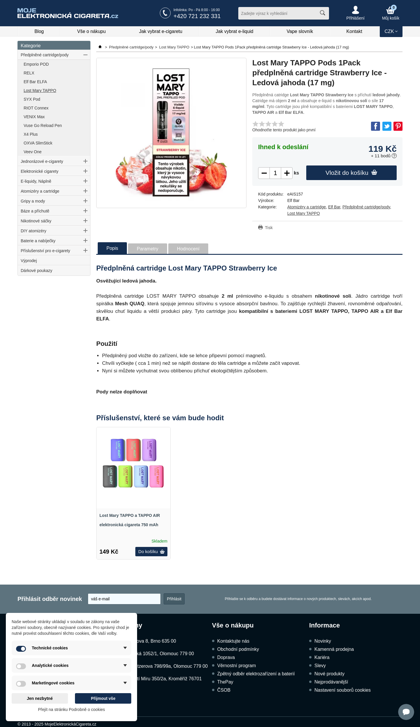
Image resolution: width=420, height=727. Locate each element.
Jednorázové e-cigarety (42, 161)
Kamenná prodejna (334, 649)
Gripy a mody (33, 201)
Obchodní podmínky (238, 649)
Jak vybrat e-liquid (234, 31)
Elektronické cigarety (39, 171)
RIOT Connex (36, 108)
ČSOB (223, 690)
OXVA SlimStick (38, 143)
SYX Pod (32, 99)
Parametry (147, 248)
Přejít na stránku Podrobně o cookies (71, 709)
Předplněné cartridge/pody (45, 55)
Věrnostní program (236, 665)
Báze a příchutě (35, 211)
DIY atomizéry (33, 231)
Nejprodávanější (331, 681)
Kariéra (322, 657)
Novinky (322, 641)
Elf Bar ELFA (35, 81)
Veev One (33, 151)
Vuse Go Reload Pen (43, 125)
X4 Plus (31, 134)
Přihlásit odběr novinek (50, 599)
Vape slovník (300, 31)
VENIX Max (34, 116)
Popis (112, 248)
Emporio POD (36, 64)
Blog (39, 31)
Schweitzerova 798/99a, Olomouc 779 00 (165, 666)
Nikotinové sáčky (36, 221)
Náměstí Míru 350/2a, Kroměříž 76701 (162, 678)
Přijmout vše (103, 698)
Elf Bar (334, 207)
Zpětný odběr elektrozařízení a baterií (256, 673)
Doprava (226, 657)
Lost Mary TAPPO (40, 90)
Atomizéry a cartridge (40, 191)
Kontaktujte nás (233, 641)
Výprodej (29, 260)
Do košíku (151, 551)
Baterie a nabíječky (38, 240)
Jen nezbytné (40, 698)
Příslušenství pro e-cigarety (45, 250)
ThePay (225, 681)
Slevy (320, 665)
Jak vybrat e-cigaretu (161, 31)
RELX (29, 73)
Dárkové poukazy (36, 270)
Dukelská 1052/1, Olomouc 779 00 (158, 653)
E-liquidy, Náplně (36, 181)
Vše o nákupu (91, 31)
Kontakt (354, 31)
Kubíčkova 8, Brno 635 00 (149, 641)
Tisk (269, 227)
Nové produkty (329, 673)
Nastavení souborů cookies (342, 690)
